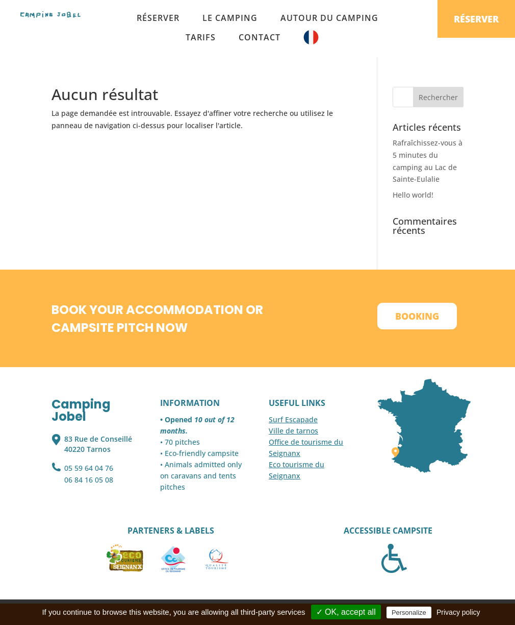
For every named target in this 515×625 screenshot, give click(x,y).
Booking (417, 316)
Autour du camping (329, 17)
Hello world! (413, 195)
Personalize (409, 612)
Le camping (230, 17)
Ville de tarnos (293, 431)
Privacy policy (458, 612)
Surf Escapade (293, 419)
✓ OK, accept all (346, 612)
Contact (259, 37)
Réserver (158, 17)
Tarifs (201, 37)
